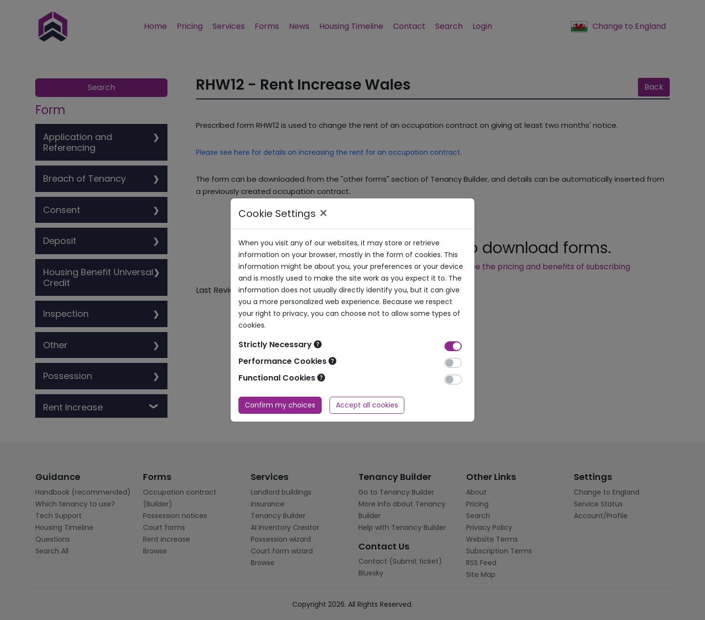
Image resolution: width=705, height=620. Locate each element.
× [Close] (323, 213)
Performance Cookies (287, 361)
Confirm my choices (280, 405)
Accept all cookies (367, 405)
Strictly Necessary (280, 344)
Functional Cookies (281, 377)
